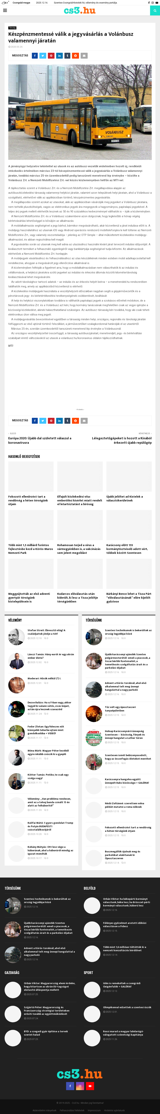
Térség (12, 28)
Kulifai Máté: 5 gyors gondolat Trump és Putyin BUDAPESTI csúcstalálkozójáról (50, 826)
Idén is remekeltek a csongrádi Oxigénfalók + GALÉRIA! (121, 985)
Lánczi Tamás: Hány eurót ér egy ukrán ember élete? (51, 656)
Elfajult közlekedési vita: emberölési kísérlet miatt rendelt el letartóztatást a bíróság (79, 500)
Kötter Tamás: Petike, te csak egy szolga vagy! (48, 776)
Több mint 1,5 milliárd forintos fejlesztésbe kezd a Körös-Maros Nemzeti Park (30, 549)
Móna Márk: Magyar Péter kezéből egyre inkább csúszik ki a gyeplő (48, 752)
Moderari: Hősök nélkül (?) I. (44, 678)
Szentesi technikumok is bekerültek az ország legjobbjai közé (128, 632)
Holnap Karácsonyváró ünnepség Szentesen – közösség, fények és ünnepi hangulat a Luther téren (125, 734)
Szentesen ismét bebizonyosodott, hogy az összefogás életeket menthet (128, 757)
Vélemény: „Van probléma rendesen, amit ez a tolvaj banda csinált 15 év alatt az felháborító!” (49, 802)
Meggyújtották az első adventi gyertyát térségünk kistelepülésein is (29, 597)
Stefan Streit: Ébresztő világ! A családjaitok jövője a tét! (46, 632)
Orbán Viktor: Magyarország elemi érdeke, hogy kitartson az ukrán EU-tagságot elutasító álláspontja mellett (49, 986)
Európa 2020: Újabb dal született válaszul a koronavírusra (39, 441)
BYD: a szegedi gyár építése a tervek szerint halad (46, 1033)
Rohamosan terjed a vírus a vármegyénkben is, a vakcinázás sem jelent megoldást (79, 549)
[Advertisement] (80, 384)
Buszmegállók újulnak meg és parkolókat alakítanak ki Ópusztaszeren (122, 854)
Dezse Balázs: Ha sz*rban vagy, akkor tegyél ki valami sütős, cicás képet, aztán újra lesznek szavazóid (49, 705)
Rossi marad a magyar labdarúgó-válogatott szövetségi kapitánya (123, 1033)
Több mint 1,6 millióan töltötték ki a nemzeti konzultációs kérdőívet (124, 948)
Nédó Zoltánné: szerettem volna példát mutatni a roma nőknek (124, 805)
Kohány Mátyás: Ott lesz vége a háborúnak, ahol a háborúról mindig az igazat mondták (50, 850)
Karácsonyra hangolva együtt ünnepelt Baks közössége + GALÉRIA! (127, 781)
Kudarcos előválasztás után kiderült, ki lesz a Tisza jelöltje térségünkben (77, 597)
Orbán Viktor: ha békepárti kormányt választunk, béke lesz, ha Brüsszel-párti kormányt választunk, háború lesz (126, 902)
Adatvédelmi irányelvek (44, 1110)
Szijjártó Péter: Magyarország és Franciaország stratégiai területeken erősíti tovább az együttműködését (46, 1010)
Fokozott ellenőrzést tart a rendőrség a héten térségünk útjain (28, 500)
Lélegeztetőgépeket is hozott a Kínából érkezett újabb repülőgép (122, 441)
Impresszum (94, 1110)
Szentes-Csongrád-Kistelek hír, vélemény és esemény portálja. (85, 2)
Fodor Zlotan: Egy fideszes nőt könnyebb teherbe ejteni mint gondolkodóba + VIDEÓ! (46, 729)
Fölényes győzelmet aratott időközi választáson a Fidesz (124, 924)
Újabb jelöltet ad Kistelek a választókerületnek (124, 498)
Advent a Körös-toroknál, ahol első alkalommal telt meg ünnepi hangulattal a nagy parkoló (125, 686)
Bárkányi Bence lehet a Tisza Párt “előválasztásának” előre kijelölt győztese (128, 597)
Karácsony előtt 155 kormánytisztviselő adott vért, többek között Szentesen (127, 549)
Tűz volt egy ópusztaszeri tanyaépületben (120, 709)
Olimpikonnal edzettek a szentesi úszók (127, 1007)
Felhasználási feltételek (72, 1110)
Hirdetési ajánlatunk (114, 1110)
